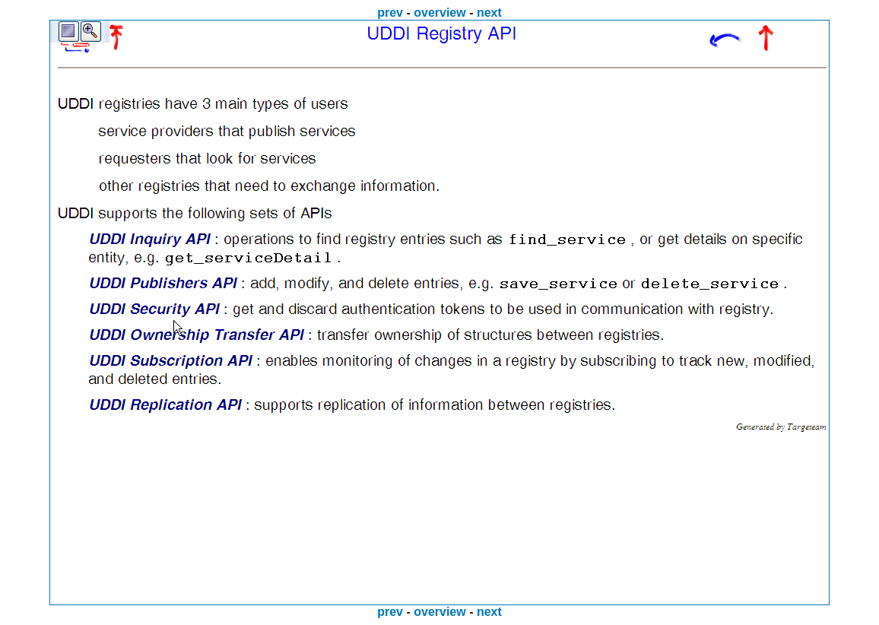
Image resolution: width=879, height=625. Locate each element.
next (489, 12)
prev (390, 12)
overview (439, 12)
